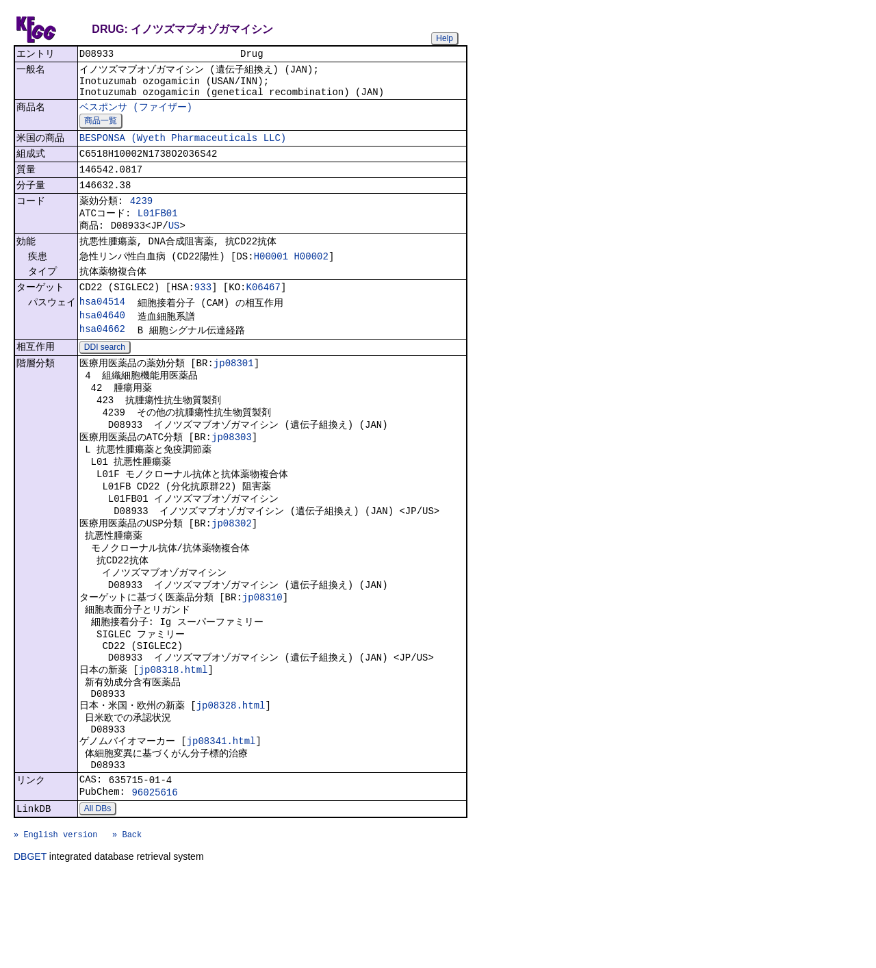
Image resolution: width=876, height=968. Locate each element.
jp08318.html (173, 736)
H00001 (271, 278)
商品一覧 (100, 129)
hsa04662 (102, 359)
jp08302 (231, 573)
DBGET (30, 948)
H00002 (311, 278)
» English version (55, 924)
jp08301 (234, 395)
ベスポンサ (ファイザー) (135, 114)
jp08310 (262, 655)
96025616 (154, 876)
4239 (141, 216)
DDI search (104, 378)
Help (444, 38)
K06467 (263, 313)
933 (202, 313)
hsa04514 (102, 328)
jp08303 (231, 477)
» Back (127, 924)
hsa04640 (102, 344)
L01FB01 (158, 231)
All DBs (97, 895)
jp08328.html (231, 777)
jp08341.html (221, 817)
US (174, 245)
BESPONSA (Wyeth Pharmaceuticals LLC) (182, 148)
